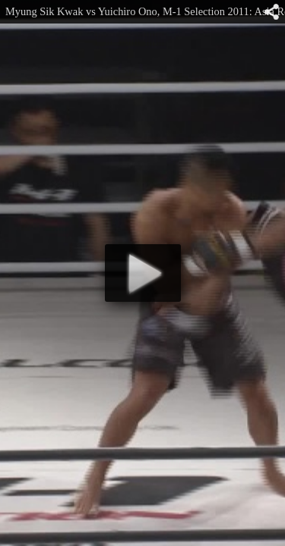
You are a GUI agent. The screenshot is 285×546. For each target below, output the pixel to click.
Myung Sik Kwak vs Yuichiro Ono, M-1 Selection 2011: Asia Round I (145, 11)
